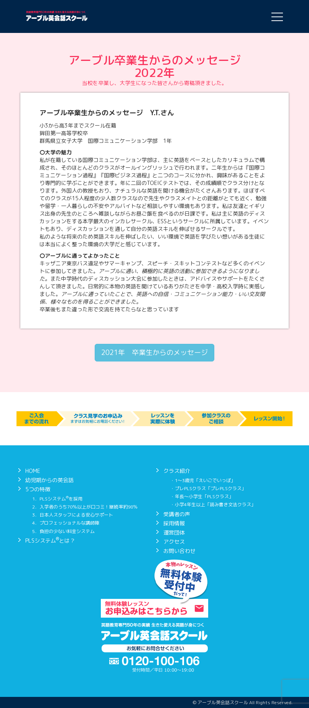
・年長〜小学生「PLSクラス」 (201, 496)
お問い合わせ (179, 550)
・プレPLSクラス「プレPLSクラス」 (208, 488)
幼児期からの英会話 (49, 480)
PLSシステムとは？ (50, 540)
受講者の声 (176, 514)
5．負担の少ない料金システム (63, 531)
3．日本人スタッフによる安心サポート (72, 515)
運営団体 (174, 532)
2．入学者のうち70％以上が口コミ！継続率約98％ (85, 507)
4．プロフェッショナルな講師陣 (65, 523)
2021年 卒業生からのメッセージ (154, 352)
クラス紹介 (176, 470)
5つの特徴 (37, 489)
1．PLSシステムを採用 (57, 498)
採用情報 (174, 523)
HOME (32, 470)
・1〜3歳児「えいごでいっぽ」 (202, 480)
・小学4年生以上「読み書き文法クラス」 (213, 504)
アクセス (174, 541)
